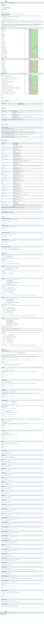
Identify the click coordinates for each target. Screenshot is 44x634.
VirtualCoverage (5, 201)
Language (6, 489)
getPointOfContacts (15, 179)
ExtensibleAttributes (15, 131)
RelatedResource (5, 182)
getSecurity (14, 187)
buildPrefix (3, 214)
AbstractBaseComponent (20, 212)
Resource (3, 129)
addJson (8, 213)
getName (36, 214)
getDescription (15, 155)
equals (3, 439)
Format (2, 160)
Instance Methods (13, 144)
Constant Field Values (4, 243)
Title (6, 475)
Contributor (7, 521)
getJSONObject (15, 168)
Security (3, 187)
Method (8, 631)
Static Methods (8, 144)
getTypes (14, 200)
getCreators (14, 152)
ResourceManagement (4, 184)
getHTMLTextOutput (15, 163)
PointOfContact (5, 179)
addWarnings (22, 213)
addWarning (18, 213)
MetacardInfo (3, 171)
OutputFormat (20, 163)
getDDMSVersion (27, 214)
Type (3, 200)
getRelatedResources (16, 182)
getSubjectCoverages (16, 192)
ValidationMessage (5, 209)
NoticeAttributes (4, 176)
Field (4, 631)
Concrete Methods (18, 144)
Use (7, 1)
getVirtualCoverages (16, 201)
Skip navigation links (2, 0)
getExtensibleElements (16, 158)
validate (14, 206)
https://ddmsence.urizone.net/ (3, 633)
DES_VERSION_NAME (14, 115)
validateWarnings (15, 208)
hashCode (14, 203)
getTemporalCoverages (16, 195)
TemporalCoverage (5, 195)
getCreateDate (15, 150)
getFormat (14, 160)
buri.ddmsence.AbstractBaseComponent (6, 7)
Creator (4, 152)
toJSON (9, 215)
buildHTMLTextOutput (27, 213)
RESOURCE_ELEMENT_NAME (15, 118)
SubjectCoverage (5, 192)
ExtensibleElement (5, 158)
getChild (17, 214)
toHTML (7, 215)
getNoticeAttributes (16, 176)
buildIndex (37, 213)
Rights (5, 498)
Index (13, 1)
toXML (16, 215)
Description (3, 155)
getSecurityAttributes (5, 615)
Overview (1, 1)
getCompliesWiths (15, 147)
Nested (3, 631)
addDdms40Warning (4, 213)
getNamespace (39, 214)
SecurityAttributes (4, 131)
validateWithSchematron (16, 209)
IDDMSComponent (4, 10)
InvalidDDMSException (10, 263)
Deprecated (11, 1)
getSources (14, 190)
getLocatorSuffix (32, 214)
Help (15, 1)
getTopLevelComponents (16, 198)
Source (4, 190)
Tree (9, 1)
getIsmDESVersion (15, 166)
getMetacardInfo (15, 171)
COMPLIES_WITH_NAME (14, 112)
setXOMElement (3, 215)
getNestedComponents (16, 174)
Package (4, 1)
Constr (6, 631)
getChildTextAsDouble (22, 214)
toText (14, 215)
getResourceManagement (16, 184)
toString (11, 215)
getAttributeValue (7, 214)
